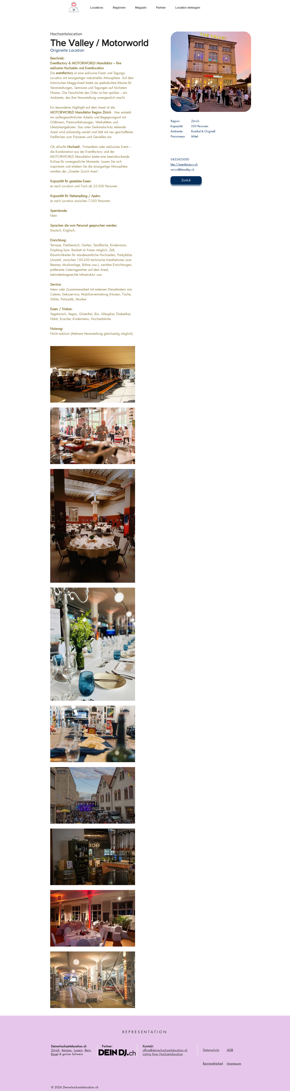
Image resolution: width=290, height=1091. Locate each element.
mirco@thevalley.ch (182, 169)
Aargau (66, 1050)
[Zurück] (186, 180)
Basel (54, 1054)
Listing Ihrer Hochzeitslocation (163, 1054)
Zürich (55, 1050)
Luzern (78, 1050)
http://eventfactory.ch (184, 164)
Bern (88, 1050)
